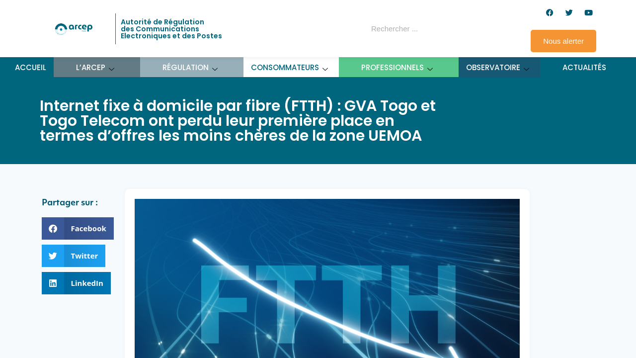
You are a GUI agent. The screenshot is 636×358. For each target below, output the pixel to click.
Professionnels (397, 67)
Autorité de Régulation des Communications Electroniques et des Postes (171, 29)
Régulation (190, 67)
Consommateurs (289, 67)
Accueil (30, 67)
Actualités (584, 67)
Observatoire (498, 67)
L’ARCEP (95, 67)
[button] (78, 228)
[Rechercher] (459, 29)
